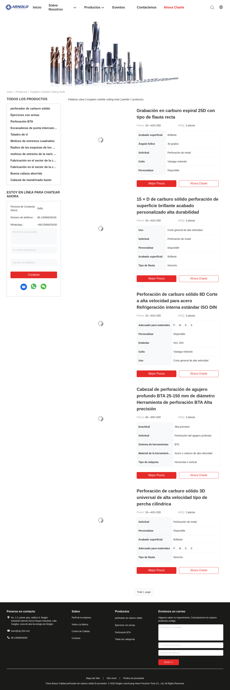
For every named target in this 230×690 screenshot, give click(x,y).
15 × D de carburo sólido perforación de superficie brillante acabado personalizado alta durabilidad (177, 206)
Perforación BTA (21, 121)
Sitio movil (112, 678)
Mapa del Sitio (93, 678)
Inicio (10, 91)
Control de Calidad (81, 631)
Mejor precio (156, 183)
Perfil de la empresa (81, 617)
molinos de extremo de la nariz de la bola (33, 154)
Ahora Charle (198, 183)
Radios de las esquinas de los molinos (33, 147)
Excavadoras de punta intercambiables (33, 128)
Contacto (34, 274)
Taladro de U (19, 134)
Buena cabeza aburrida (26, 173)
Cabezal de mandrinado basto (30, 180)
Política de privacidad (133, 678)
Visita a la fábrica (80, 624)
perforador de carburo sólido (30, 108)
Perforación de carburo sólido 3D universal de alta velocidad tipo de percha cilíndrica (172, 497)
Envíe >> (168, 662)
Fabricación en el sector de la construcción (33, 160)
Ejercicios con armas (24, 115)
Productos (21, 91)
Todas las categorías (125, 639)
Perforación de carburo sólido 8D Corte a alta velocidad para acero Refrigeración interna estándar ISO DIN (177, 301)
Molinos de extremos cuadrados (32, 141)
